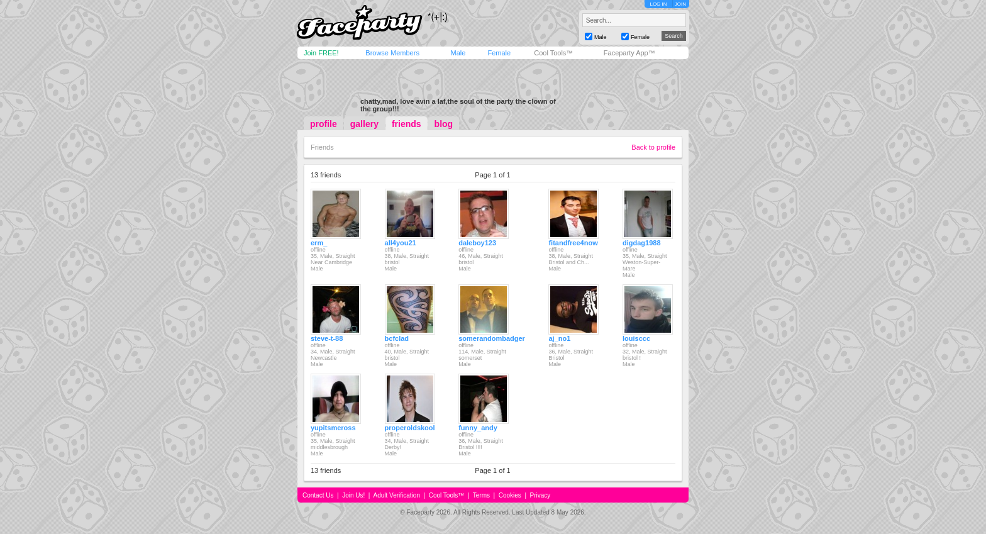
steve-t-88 (327, 338)
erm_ (319, 243)
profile (323, 124)
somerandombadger (491, 338)
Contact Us (317, 495)
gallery (364, 124)
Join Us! (353, 495)
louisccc (636, 338)
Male (457, 53)
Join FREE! (321, 53)
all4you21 (400, 243)
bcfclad (397, 338)
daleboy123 (477, 243)
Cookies (510, 495)
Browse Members (392, 53)
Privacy (540, 495)
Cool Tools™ (553, 53)
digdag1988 (642, 243)
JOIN (680, 4)
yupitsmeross (333, 427)
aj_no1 (559, 338)
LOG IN (658, 4)
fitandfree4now (572, 243)
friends (406, 124)
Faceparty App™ (629, 53)
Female (499, 53)
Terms (481, 495)
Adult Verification (396, 495)
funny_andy (477, 427)
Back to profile (653, 147)
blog (444, 124)
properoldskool (410, 427)
